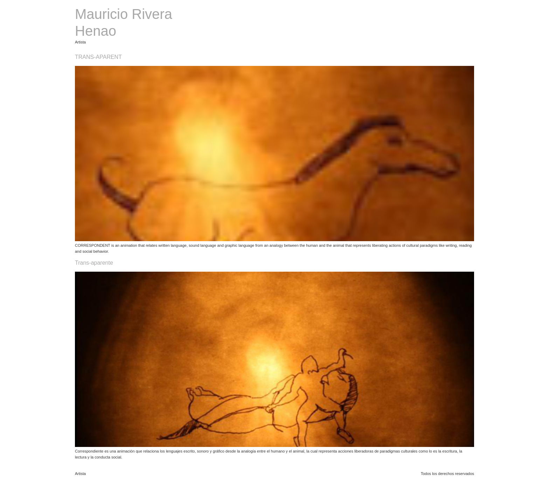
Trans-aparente (94, 263)
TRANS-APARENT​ (98, 57)
